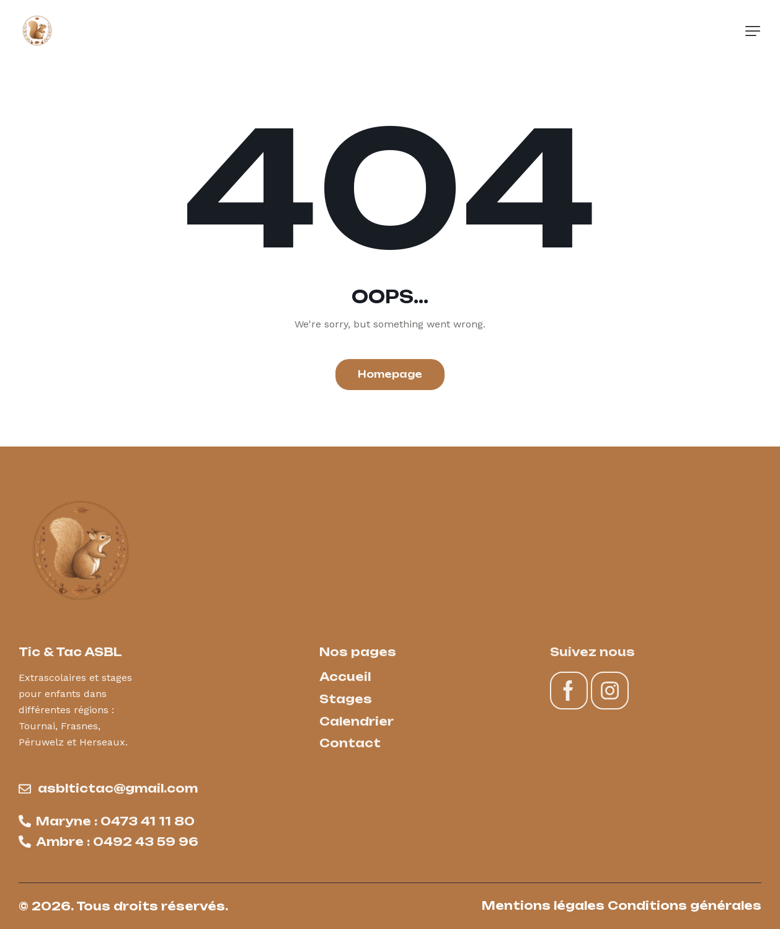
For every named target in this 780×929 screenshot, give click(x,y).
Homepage (390, 374)
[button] (752, 31)
